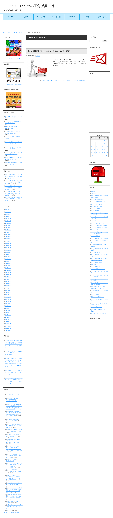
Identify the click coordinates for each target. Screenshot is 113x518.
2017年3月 (8, 263)
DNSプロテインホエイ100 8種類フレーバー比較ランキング (14, 506)
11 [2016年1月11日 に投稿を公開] (91, 146)
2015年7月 (8, 308)
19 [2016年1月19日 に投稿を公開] (94, 149)
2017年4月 (8, 261)
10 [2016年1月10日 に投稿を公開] (107, 143)
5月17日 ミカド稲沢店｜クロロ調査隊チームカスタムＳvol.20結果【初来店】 (14, 399)
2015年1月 (8, 321)
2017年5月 (8, 259)
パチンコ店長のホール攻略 (98, 269)
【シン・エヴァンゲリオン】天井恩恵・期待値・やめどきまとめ (13, 456)
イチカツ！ (94, 221)
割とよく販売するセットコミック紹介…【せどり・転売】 (49, 51)
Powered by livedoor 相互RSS (11, 512)
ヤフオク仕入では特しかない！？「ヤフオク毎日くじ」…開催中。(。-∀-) (13, 182)
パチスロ (72, 17)
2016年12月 (8, 270)
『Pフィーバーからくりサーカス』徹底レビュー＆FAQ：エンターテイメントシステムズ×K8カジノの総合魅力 (14, 448)
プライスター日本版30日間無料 (13, 84)
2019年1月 (8, 216)
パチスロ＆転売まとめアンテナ (99, 262)
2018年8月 (8, 227)
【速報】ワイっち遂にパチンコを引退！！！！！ (14, 435)
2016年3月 (8, 290)
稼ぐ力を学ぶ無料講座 (96, 307)
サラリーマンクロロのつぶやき (99, 225)
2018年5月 (8, 232)
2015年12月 (8, 297)
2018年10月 (8, 223)
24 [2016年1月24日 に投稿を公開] (107, 149)
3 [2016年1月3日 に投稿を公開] (107, 141)
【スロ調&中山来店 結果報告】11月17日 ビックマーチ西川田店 (14, 426)
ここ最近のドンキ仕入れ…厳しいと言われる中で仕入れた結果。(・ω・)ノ (14, 193)
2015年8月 (8, 306)
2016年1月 (8, 294)
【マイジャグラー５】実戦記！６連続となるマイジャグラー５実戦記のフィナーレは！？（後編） (14, 465)
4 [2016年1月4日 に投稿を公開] (91, 143)
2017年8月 (8, 252)
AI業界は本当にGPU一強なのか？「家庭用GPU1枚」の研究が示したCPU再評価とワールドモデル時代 (14, 407)
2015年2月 (8, 319)
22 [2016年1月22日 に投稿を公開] (102, 149)
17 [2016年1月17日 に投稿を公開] (107, 146)
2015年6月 (8, 310)
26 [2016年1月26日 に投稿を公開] (94, 152)
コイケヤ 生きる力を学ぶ (97, 223)
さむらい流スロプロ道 (96, 204)
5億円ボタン (94, 193)
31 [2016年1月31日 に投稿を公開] (107, 152)
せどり (26, 17)
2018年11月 (8, 221)
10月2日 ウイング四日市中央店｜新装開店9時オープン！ (14, 483)
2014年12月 (8, 324)
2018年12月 (8, 218)
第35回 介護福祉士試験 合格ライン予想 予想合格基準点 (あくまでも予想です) (14, 496)
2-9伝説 (93, 191)
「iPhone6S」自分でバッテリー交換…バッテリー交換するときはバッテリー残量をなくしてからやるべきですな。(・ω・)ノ (14, 380)
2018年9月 (8, 225)
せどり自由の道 (95, 210)
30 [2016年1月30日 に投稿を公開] (104, 152)
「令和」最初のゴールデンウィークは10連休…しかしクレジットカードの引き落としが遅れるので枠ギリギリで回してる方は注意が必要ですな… (13, 344)
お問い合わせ (102, 17)
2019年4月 (8, 209)
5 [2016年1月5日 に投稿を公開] (94, 143)
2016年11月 (8, 272)
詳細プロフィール (13, 58)
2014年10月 (8, 328)
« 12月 (92, 155)
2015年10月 (8, 301)
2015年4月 (8, 315)
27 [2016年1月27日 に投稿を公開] (96, 152)
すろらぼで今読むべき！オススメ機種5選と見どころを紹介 (14, 471)
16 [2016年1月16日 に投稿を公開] (104, 146)
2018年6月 (8, 230)
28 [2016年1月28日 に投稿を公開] (99, 152)
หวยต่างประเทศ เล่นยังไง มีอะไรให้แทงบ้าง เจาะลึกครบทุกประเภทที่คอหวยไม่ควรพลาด (13, 441)
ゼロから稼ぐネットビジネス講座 (99, 238)
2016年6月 (8, 283)
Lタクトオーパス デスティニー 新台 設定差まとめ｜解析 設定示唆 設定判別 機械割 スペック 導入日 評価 (13, 413)
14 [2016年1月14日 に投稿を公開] (99, 146)
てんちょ (9, 178)
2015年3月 (8, 317)
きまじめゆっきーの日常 (97, 199)
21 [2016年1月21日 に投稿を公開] (99, 149)
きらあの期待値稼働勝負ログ (98, 202)
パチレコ (93, 264)
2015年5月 (8, 312)
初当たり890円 (95, 294)
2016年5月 (8, 286)
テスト (10, 510)
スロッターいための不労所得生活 (28, 6)
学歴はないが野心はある (97, 297)
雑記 (87, 17)
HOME (10, 17)
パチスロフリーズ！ (96, 252)
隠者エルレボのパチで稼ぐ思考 (99, 313)
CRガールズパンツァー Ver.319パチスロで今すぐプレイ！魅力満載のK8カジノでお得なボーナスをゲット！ (13, 477)
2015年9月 (8, 303)
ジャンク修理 (41, 17)
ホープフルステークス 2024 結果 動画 (12, 460)
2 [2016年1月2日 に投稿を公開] (104, 141)
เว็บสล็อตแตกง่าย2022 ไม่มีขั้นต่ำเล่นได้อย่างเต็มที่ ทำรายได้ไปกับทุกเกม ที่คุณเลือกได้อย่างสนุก (14, 490)
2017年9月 (8, 250)
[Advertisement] (56, 26)
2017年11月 (8, 245)
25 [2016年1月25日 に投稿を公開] (91, 152)
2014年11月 (8, 326)
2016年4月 (8, 288)
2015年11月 (8, 299)
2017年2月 (8, 265)
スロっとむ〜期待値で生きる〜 (99, 227)
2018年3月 (8, 236)
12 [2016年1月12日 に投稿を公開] (94, 146)
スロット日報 (94, 229)
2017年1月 (8, 268)
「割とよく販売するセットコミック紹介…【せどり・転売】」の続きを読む (64, 80)
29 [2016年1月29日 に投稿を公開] (102, 152)
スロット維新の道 (95, 236)
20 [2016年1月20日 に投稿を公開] (96, 149)
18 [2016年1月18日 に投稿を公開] (91, 149)
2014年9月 (8, 330)
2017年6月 (8, 256)
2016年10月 (8, 274)
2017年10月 (8, 247)
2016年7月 (8, 281)
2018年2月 (8, 239)
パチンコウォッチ (95, 266)
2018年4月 (8, 234)
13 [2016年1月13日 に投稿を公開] (96, 146)
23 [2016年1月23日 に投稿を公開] (104, 149)
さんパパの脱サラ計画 (96, 206)
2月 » (107, 155)
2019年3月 (8, 212)
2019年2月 (8, 214)
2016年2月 (8, 292)
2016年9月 (8, 277)
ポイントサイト (56, 17)
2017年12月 (8, 243)
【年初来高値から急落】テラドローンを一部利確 (14, 420)
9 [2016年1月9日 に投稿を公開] (104, 143)
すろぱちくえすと (95, 208)
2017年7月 (8, 254)
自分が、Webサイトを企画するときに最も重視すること (14, 430)
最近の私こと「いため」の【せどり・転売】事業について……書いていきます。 (13, 372)
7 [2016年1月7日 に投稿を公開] (99, 143)
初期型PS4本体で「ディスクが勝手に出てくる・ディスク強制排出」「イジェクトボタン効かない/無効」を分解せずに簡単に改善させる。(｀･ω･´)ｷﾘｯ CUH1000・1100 (13, 363)
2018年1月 (8, 241)
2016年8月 (8, 279)
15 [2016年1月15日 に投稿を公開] (102, 146)
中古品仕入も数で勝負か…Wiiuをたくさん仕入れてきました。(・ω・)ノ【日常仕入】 (13, 353)
